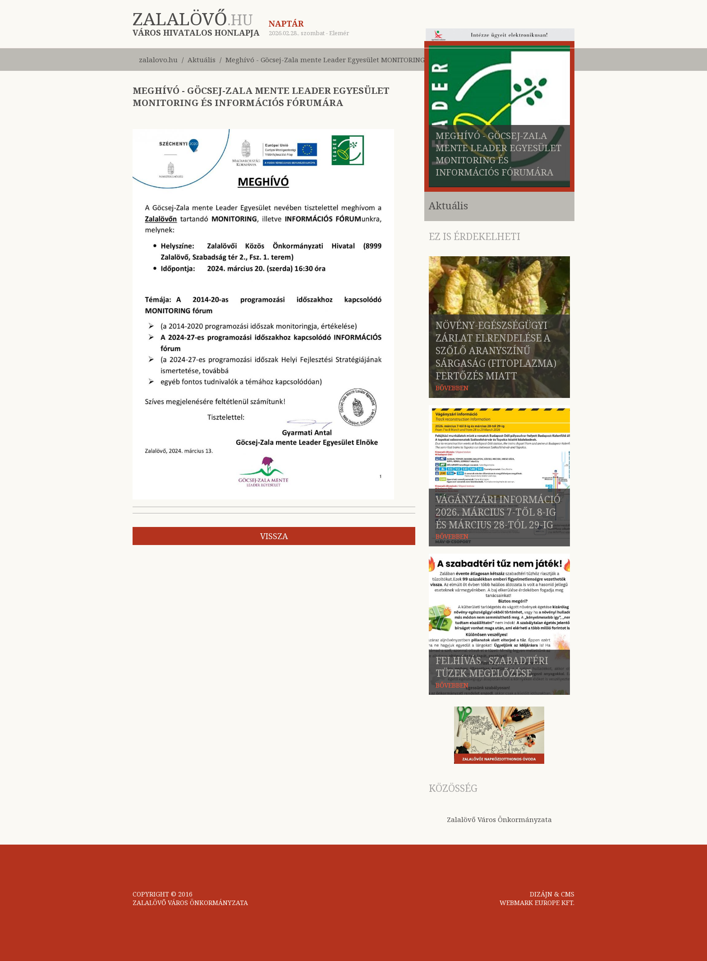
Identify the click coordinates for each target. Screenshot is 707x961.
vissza (274, 536)
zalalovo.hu (158, 59)
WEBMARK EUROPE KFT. (537, 902)
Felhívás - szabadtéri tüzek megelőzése (492, 666)
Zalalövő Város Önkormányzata (499, 819)
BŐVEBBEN (452, 387)
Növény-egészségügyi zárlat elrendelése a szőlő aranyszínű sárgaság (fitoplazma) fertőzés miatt (496, 350)
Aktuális (202, 59)
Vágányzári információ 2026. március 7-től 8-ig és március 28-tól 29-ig (498, 512)
